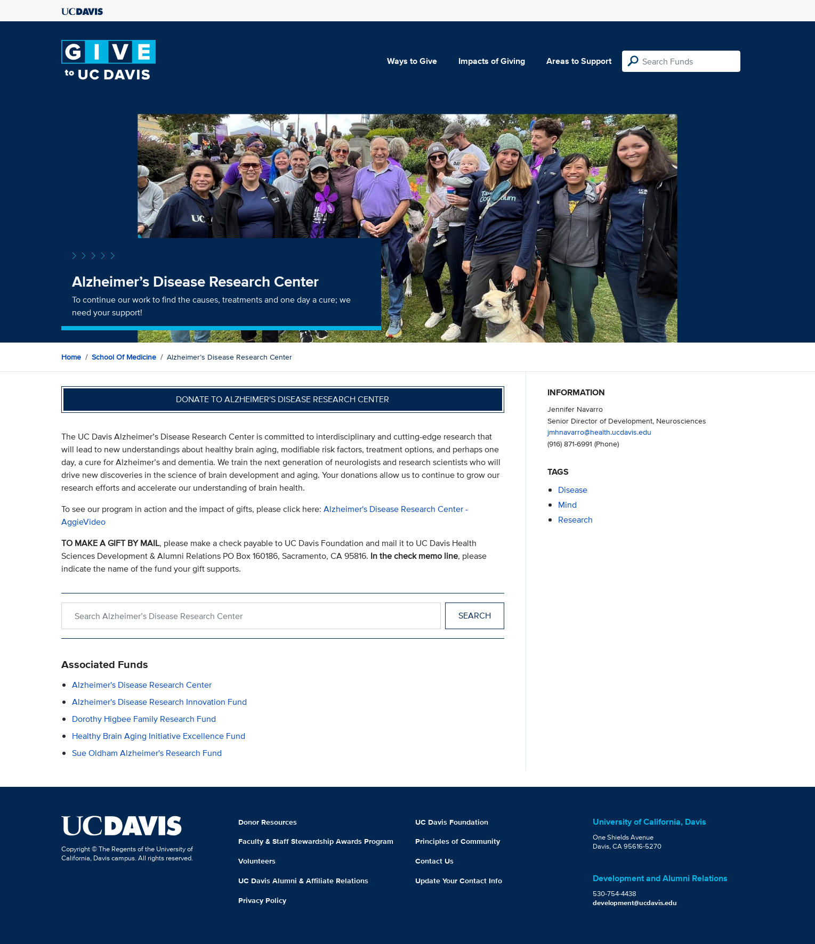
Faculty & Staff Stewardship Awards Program (315, 841)
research (575, 520)
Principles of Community (457, 841)
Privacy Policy (262, 900)
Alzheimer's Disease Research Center (142, 685)
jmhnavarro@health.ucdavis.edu (599, 431)
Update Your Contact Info (458, 880)
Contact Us (434, 861)
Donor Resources (267, 822)
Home (71, 357)
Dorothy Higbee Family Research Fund (144, 719)
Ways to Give (412, 61)
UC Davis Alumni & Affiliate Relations (303, 880)
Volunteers (257, 861)
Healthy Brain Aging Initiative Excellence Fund (158, 736)
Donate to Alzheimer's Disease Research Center (282, 399)
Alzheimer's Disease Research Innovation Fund (159, 702)
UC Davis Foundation (451, 822)
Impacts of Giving (491, 61)
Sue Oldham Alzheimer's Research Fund (147, 753)
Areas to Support (578, 61)
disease (572, 490)
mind (567, 505)
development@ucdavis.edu (635, 903)
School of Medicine (124, 357)
